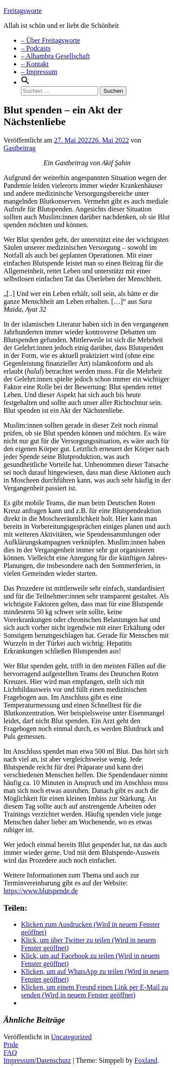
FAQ (10, 1052)
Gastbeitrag (19, 148)
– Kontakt (35, 64)
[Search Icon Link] (25, 82)
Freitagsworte (22, 10)
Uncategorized (71, 1037)
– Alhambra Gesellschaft (55, 56)
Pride (10, 1044)
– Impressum (39, 71)
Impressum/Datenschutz (37, 1060)
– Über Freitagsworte (50, 40)
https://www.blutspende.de (40, 891)
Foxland (145, 1060)
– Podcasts (36, 48)
